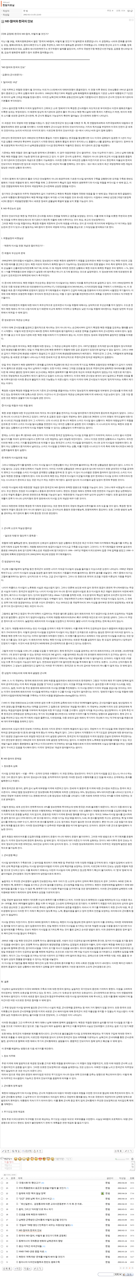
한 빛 (25, 11)
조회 (132, 1178)
